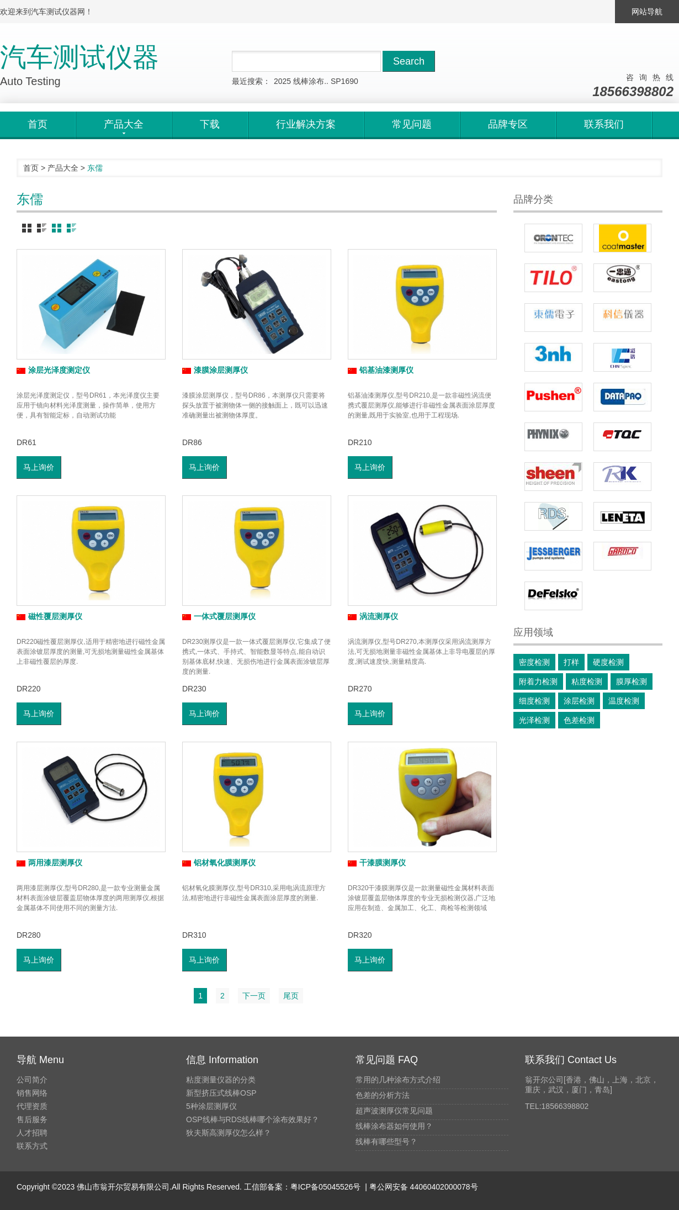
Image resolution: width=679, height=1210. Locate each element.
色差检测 (579, 720)
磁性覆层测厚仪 (49, 616)
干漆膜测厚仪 (377, 862)
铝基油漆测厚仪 (380, 370)
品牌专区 (508, 124)
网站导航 (647, 11)
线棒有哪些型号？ (386, 1141)
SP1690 (344, 81)
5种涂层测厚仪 (211, 1106)
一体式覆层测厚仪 (219, 616)
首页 (37, 124)
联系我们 (604, 124)
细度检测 (534, 700)
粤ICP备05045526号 (325, 1186)
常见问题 (412, 124)
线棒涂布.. (310, 81)
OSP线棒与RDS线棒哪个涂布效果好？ (252, 1119)
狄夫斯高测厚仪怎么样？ (228, 1132)
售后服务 (32, 1119)
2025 (282, 81)
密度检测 (534, 662)
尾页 (291, 995)
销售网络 (32, 1093)
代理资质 (32, 1106)
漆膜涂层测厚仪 (215, 370)
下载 (210, 124)
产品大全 (62, 167)
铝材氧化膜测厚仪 (219, 862)
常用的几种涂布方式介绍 (398, 1079)
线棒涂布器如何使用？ (394, 1126)
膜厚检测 (631, 681)
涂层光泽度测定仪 (53, 370)
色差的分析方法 (383, 1095)
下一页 (254, 995)
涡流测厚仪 (373, 616)
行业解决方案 (306, 124)
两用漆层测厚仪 (49, 862)
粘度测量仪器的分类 (221, 1079)
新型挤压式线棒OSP (221, 1093)
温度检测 (623, 700)
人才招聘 (32, 1132)
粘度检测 (586, 681)
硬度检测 (608, 662)
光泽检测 (534, 720)
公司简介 (32, 1079)
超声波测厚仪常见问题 (394, 1110)
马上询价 (38, 467)
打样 (571, 662)
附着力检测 (538, 681)
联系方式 (32, 1146)
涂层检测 (579, 700)
